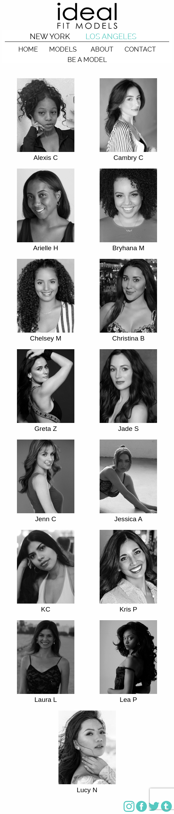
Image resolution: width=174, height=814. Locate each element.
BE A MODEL (87, 59)
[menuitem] (28, 47)
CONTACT (140, 49)
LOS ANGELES (110, 36)
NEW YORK (50, 36)
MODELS (63, 49)
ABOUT (102, 49)
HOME (28, 49)
